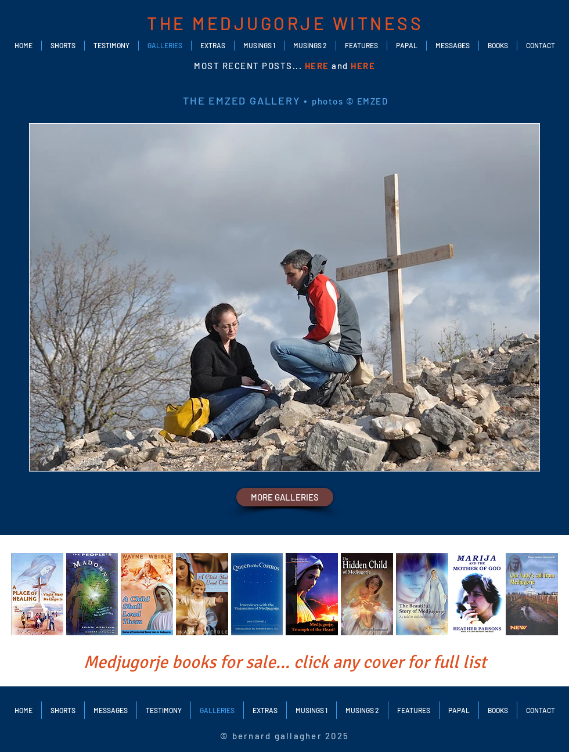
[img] (37, 594)
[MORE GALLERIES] (284, 497)
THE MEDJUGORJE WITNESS (285, 23)
